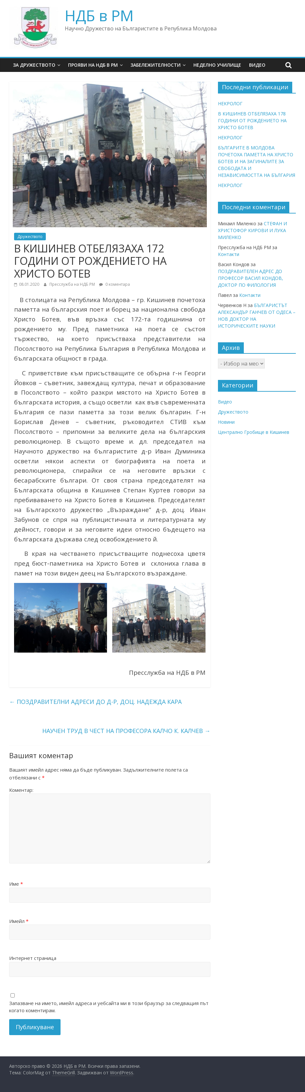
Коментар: (21, 790)
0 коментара (114, 284)
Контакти (228, 254)
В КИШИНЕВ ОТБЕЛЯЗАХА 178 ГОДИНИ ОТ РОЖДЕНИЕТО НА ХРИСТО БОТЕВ (252, 120)
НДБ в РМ (99, 15)
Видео (257, 65)
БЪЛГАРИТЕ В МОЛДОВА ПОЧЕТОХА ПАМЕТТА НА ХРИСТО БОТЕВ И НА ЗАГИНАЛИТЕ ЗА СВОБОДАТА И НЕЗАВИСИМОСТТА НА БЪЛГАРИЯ (256, 161)
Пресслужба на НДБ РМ (72, 284)
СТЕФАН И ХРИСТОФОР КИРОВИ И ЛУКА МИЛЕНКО (252, 230)
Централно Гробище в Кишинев (253, 432)
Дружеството (30, 236)
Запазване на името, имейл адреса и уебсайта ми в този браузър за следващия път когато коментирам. (108, 1007)
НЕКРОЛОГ (230, 103)
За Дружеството (34, 65)
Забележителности (156, 65)
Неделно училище (217, 65)
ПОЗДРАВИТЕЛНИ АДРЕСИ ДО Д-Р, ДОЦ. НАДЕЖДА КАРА (95, 702)
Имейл (18, 921)
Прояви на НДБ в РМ (93, 65)
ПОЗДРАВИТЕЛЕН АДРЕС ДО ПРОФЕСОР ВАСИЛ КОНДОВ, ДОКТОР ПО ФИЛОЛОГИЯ (250, 278)
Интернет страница (32, 958)
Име (16, 883)
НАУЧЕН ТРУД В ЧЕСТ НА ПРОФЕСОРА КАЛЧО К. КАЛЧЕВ (126, 731)
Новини (226, 422)
